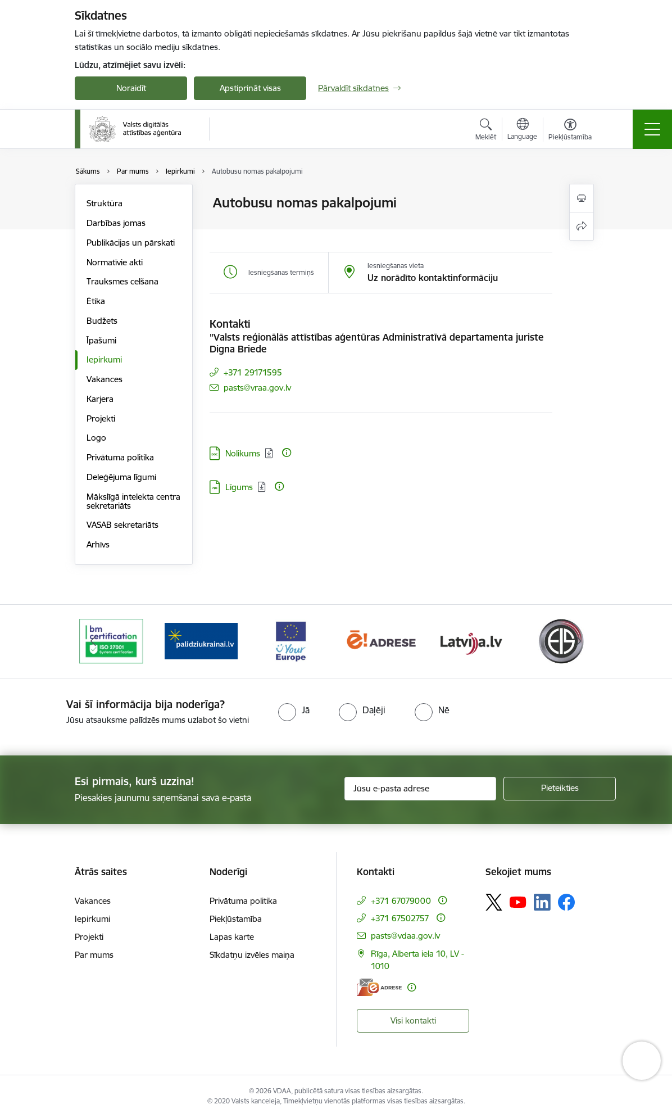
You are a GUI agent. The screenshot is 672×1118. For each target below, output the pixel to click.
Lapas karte (232, 936)
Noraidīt (131, 88)
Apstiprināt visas (250, 88)
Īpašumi (101, 340)
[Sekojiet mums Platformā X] (493, 902)
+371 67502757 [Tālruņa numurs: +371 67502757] (400, 918)
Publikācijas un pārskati (131, 242)
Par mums (94, 954)
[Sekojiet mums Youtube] (518, 901)
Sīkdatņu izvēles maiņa (252, 954)
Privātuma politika (120, 457)
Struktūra (104, 203)
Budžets (102, 320)
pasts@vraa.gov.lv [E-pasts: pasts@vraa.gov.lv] (257, 387)
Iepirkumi (104, 359)
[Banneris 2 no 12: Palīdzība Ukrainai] (201, 640)
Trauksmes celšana (122, 281)
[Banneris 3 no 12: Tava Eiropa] (291, 640)
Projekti (101, 418)
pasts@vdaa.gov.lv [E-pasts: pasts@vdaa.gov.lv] (405, 935)
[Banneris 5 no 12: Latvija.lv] (470, 640)
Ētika (96, 301)
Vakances (104, 379)
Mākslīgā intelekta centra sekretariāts (133, 501)
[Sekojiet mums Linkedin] (542, 902)
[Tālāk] (579, 641)
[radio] (294, 710)
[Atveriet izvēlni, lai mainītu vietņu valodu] (522, 130)
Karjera (100, 398)
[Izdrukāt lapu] (581, 198)
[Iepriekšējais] (93, 641)
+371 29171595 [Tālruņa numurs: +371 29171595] (253, 372)
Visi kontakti (413, 1020)
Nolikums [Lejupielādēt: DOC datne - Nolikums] (242, 453)
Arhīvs (98, 544)
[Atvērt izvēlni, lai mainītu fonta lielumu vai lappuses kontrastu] (570, 130)
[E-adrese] (379, 987)
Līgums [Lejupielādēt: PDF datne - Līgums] (239, 487)
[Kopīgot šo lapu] (581, 226)
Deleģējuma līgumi (121, 477)
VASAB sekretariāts (122, 524)
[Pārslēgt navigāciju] (652, 129)
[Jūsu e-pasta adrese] (420, 788)
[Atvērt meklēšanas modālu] (486, 130)
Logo (96, 437)
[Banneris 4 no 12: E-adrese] (380, 640)
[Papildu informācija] (286, 452)
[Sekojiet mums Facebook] (566, 902)
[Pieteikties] (559, 788)
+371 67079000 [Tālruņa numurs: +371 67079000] (401, 900)
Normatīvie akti (115, 262)
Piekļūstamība (236, 918)
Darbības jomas (116, 223)
